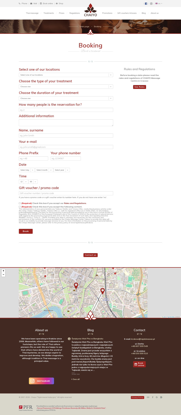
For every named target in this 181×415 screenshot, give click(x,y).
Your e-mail (28, 142)
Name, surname (31, 130)
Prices (61, 13)
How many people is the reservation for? (50, 104)
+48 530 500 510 (139, 353)
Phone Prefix (28, 153)
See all (76, 379)
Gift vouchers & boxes (127, 13)
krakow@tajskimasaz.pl (143, 339)
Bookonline (139, 364)
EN (157, 4)
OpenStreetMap (171, 317)
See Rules (139, 87)
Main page (84, 26)
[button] (76, 286)
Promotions (107, 13)
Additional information (36, 116)
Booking (97, 26)
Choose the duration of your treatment (49, 93)
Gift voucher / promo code (39, 188)
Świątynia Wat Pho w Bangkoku (87, 338)
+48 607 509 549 (139, 346)
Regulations (74, 13)
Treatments (48, 13)
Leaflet (164, 317)
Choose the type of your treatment (45, 81)
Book (26, 231)
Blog (144, 13)
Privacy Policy (137, 397)
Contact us (90, 255)
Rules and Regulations (75, 203)
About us (155, 13)
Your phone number (66, 153)
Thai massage (32, 13)
